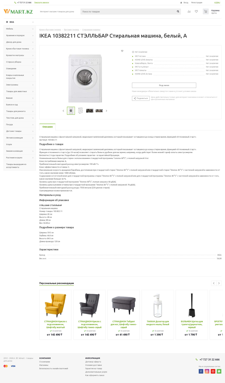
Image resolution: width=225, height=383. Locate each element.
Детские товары (13, 131)
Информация (92, 358)
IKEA (12, 22)
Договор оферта (93, 362)
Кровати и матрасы (15, 55)
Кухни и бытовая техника (17, 49)
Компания (45, 358)
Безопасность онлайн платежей (53, 368)
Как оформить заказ (94, 375)
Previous (63, 111)
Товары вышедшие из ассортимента (16, 165)
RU (219, 3)
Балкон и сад (12, 105)
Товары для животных (16, 91)
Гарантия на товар (93, 368)
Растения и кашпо (14, 158)
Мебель (9, 29)
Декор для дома (13, 42)
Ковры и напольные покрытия (15, 76)
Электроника (12, 85)
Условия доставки (93, 365)
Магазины (43, 365)
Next (106, 111)
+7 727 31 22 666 (24, 2)
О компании (44, 362)
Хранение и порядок (15, 35)
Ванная (9, 98)
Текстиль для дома (15, 118)
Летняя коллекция (14, 138)
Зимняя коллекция (14, 151)
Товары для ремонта (15, 111)
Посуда (9, 124)
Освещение (11, 68)
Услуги (9, 144)
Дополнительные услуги (96, 372)
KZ (216, 3)
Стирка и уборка (13, 62)
